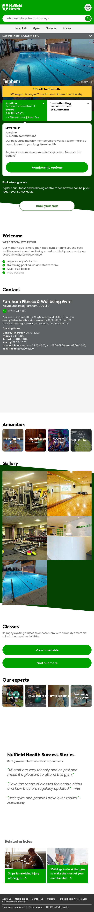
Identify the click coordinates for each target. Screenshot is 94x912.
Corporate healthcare (15, 901)
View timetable (47, 650)
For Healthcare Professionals (73, 898)
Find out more (47, 663)
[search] (47, 18)
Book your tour (47, 206)
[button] (24, 110)
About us (6, 898)
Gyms (36, 28)
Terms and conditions (13, 907)
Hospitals (21, 28)
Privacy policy (35, 907)
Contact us (37, 898)
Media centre (21, 898)
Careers (51, 898)
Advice (67, 28)
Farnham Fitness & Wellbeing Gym (20, 36)
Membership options (47, 167)
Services (51, 28)
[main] (47, 472)
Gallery (83, 82)
